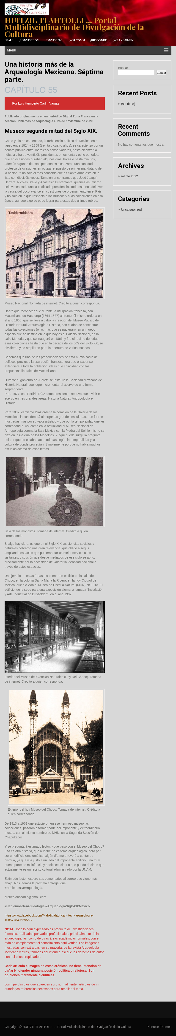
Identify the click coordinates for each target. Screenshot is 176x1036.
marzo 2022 (129, 176)
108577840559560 (18, 920)
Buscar (123, 68)
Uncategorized (131, 209)
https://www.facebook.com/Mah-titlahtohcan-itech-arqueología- (49, 915)
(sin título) (128, 104)
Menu (11, 50)
